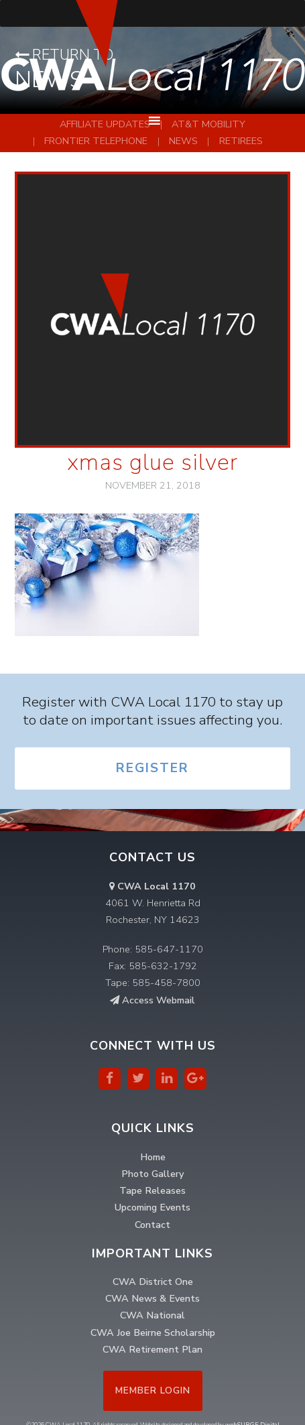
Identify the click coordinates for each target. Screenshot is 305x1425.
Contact (152, 1224)
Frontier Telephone (95, 140)
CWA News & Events (152, 1298)
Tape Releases (152, 1190)
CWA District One (153, 1281)
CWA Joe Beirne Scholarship (152, 1332)
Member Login (152, 1390)
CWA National (152, 1315)
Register (152, 768)
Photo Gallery (152, 1173)
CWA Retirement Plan (152, 1349)
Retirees (241, 140)
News (183, 140)
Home (153, 1157)
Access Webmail (152, 1000)
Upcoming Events (152, 1207)
